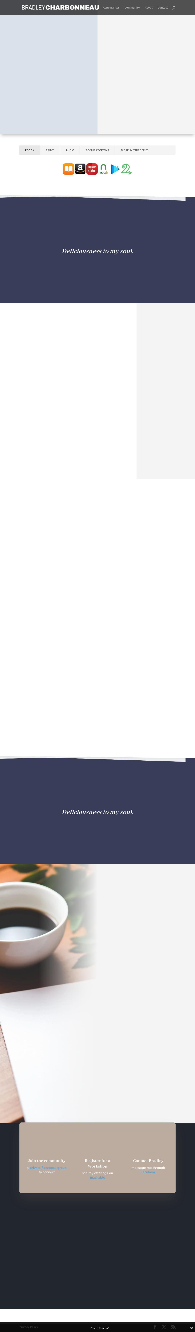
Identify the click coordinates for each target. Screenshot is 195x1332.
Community (132, 7)
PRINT (50, 150)
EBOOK (29, 150)
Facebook (148, 1172)
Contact (163, 7)
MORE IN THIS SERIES (135, 150)
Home (74, 7)
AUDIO (70, 150)
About (149, 7)
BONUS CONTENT (97, 150)
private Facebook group (48, 1167)
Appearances (111, 7)
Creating (88, 7)
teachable (97, 1177)
